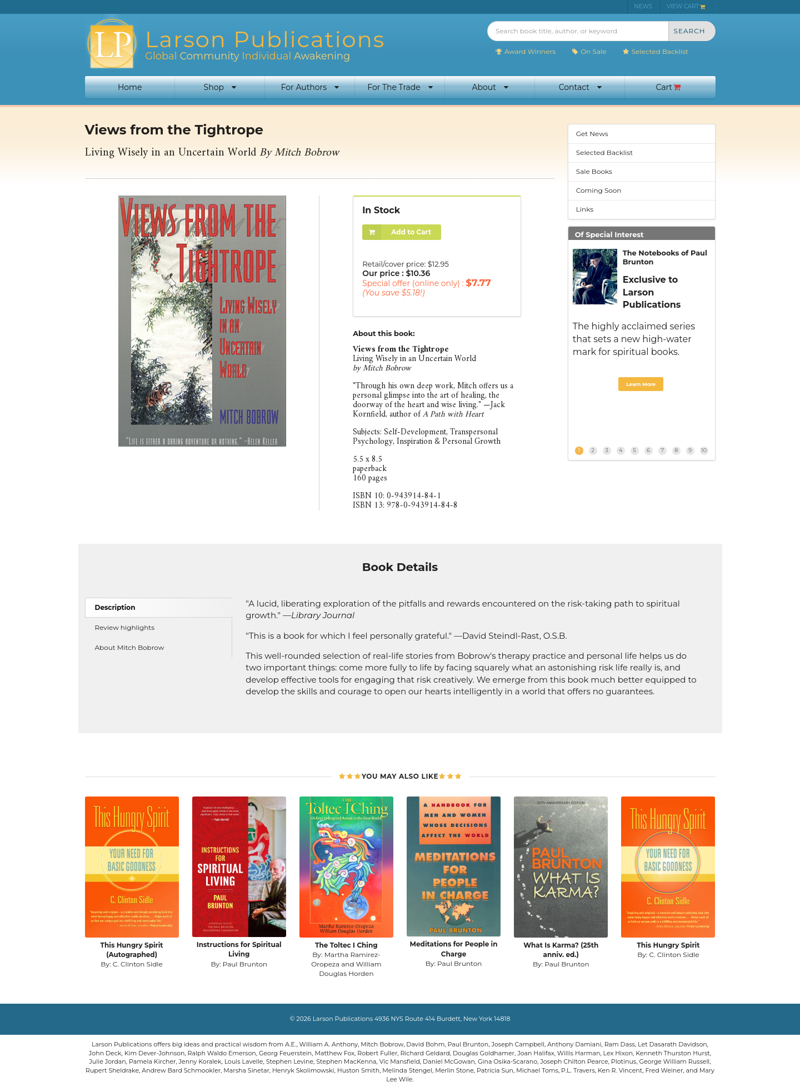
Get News (592, 133)
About (490, 87)
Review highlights (125, 627)
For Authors (310, 87)
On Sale (588, 51)
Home (130, 87)
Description (115, 607)
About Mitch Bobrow (129, 647)
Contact (580, 87)
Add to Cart (396, 232)
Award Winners (525, 51)
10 (704, 450)
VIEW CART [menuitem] (686, 6)
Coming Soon (599, 190)
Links (584, 209)
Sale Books (594, 171)
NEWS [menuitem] (643, 6)
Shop (220, 87)
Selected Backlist (655, 51)
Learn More (641, 384)
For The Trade (399, 87)
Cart (668, 87)
